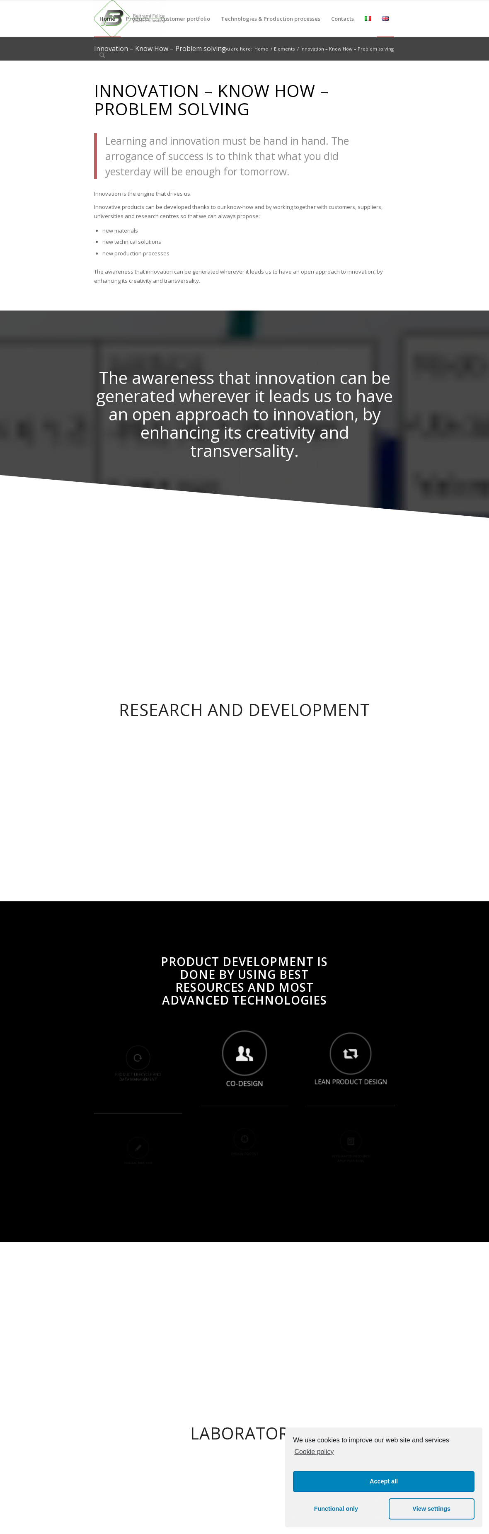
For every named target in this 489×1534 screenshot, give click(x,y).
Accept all (384, 1481)
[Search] (102, 55)
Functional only (336, 1508)
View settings (431, 1508)
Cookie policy (314, 1451)
